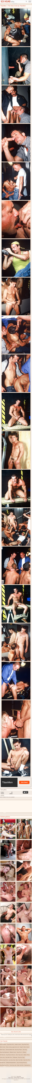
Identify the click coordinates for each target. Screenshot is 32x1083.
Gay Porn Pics (27, 1060)
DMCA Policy (17, 1077)
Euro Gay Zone (19, 1054)
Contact (22, 1077)
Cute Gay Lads (13, 1065)
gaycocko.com (15, 1047)
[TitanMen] (24, 782)
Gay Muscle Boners (10, 1054)
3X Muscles (2, 1054)
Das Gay (25, 1049)
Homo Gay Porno (4, 1060)
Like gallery (25, 792)
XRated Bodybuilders (11, 1062)
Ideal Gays (2, 1049)
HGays (24, 1052)
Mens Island (26, 1047)
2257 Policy (10, 1077)
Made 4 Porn (26, 1054)
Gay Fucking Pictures (22, 1062)
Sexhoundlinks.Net (10, 1049)
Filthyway (15, 1057)
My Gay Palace (18, 1049)
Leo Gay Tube (12, 1060)
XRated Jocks (13, 1052)
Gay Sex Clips (21, 1057)
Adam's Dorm (18, 1044)
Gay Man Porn (9, 1057)
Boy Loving (9, 1047)
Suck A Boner (3, 1044)
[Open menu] (29, 1)
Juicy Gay (2, 1057)
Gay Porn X (19, 1052)
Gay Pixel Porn (25, 1044)
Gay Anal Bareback (4, 1052)
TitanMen (3, 6)
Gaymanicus (27, 1065)
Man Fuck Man (19, 1060)
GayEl (21, 1047)
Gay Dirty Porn (10, 1044)
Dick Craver (3, 1047)
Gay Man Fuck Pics (4, 1065)
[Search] (26, 1)
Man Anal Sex (20, 1065)
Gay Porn (19, 1076)
